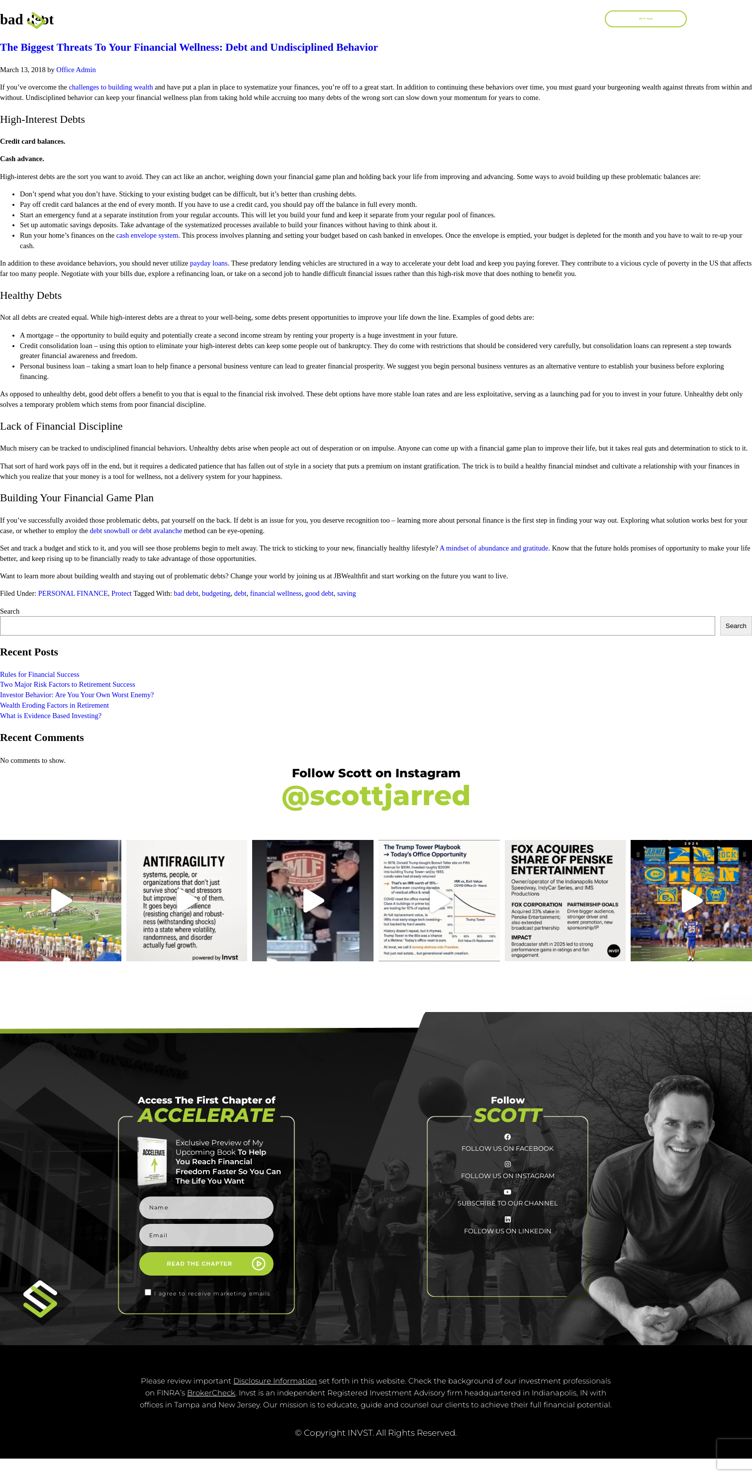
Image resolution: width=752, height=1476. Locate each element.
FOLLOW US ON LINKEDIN (508, 1284)
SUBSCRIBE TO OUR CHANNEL (508, 1243)
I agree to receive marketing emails (212, 1293)
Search (9, 611)
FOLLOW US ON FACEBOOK (508, 1161)
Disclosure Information (275, 1398)
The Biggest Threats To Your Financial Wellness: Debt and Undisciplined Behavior (189, 47)
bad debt (186, 593)
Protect (121, 593)
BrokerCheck (211, 1410)
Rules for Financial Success (40, 674)
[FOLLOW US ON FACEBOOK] (507, 1144)
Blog (542, 18)
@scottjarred (376, 795)
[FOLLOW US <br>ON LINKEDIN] (507, 1266)
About (317, 18)
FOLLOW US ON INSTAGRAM (508, 1202)
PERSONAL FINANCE (73, 593)
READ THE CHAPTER (199, 1264)
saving (346, 593)
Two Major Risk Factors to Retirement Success (67, 684)
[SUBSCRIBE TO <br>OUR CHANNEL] (507, 1225)
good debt (319, 593)
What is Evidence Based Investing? (50, 716)
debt (240, 593)
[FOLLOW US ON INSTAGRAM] (507, 1185)
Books (384, 19)
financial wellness (276, 593)
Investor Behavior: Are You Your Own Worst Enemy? (77, 695)
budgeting (216, 593)
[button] (589, 19)
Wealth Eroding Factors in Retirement (55, 705)
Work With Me (467, 18)
